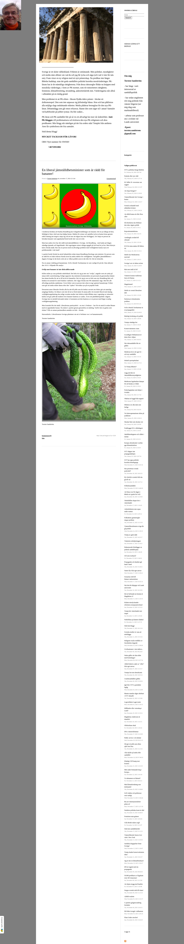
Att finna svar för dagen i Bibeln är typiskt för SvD (133, 494)
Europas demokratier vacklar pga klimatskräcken (133, 445)
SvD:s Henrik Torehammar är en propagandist (133, 310)
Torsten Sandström (52, 178)
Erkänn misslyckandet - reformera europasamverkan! (133, 605)
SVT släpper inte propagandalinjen (132, 454)
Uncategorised (111, 179)
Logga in (127, 932)
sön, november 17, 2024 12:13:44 (66, 178)
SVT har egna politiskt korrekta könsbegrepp (133, 462)
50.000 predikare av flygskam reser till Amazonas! (133, 878)
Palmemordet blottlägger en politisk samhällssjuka (133, 549)
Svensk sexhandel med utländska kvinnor (133, 208)
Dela (43, 438)
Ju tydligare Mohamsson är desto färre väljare (133, 337)
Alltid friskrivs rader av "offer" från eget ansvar (134, 666)
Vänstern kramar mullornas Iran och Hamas (133, 278)
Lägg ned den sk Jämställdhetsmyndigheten (132, 375)
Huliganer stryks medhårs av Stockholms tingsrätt (133, 643)
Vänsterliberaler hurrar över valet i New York (133, 837)
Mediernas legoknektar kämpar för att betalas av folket (134, 384)
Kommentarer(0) (47, 435)
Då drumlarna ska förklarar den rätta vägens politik (133, 225)
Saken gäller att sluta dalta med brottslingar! (133, 657)
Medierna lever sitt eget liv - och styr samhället (133, 354)
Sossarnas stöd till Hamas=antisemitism (133, 579)
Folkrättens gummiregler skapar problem (133, 520)
